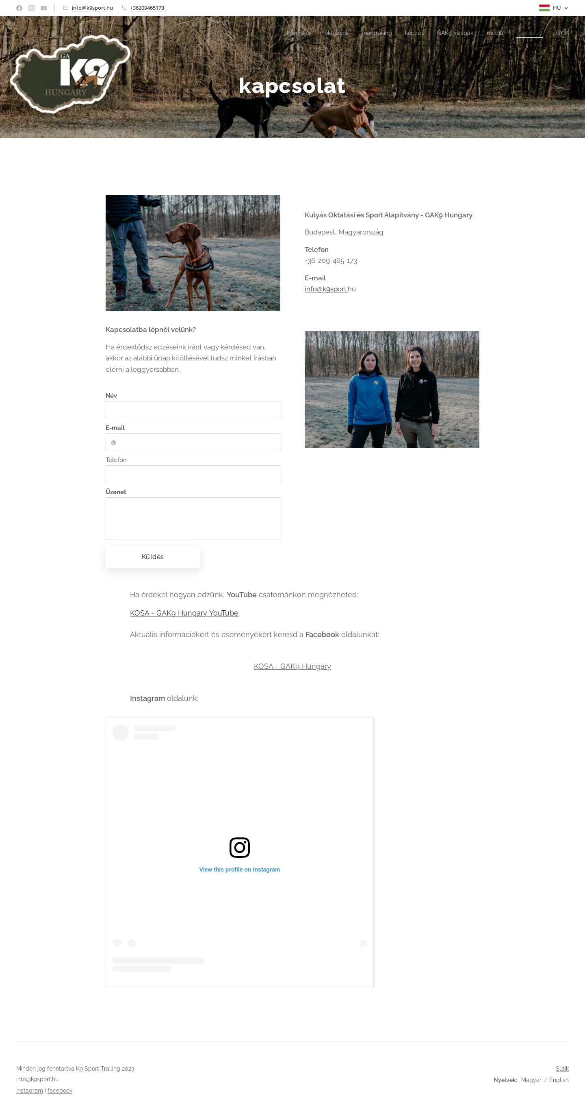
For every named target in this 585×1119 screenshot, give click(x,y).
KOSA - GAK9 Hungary (292, 666)
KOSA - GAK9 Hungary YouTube (184, 613)
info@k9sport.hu (92, 7)
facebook (60, 1090)
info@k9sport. (326, 289)
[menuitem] (286, 33)
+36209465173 (147, 7)
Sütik (562, 1068)
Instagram (29, 1090)
